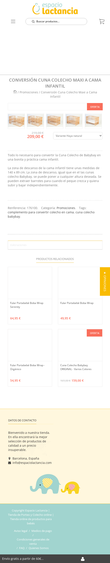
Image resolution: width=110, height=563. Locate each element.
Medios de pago (41, 531)
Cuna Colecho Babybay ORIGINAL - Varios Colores (75, 367)
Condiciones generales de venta (33, 541)
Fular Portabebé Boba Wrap (76, 303)
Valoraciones (18, 245)
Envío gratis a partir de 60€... (23, 559)
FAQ (22, 548)
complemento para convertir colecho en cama (41, 212)
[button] (105, 281)
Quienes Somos (39, 548)
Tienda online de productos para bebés (31, 521)
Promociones (29, 92)
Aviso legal (20, 531)
